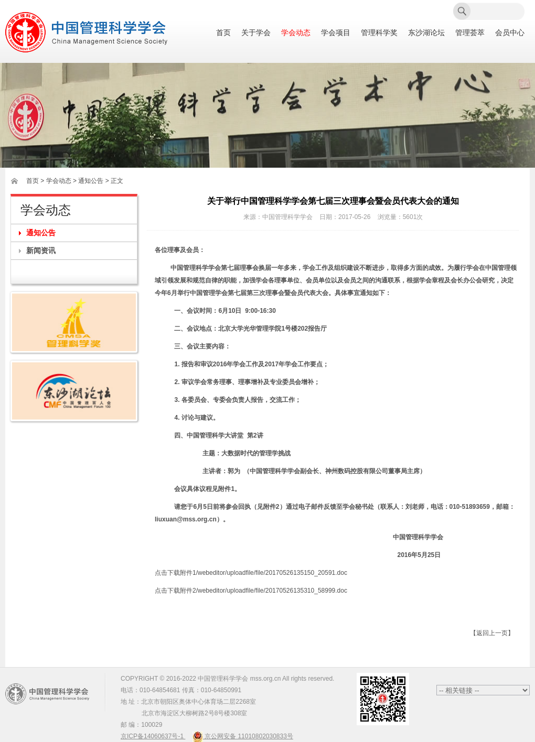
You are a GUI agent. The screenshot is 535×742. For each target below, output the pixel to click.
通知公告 (41, 232)
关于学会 (256, 33)
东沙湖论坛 (426, 33)
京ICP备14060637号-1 (153, 736)
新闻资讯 (41, 250)
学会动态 (296, 33)
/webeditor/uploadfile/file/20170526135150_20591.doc (271, 572)
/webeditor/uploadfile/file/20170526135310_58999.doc (271, 590)
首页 (223, 33)
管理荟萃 (470, 33)
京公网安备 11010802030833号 (242, 736)
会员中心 (510, 33)
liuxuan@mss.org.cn (186, 519)
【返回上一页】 (492, 633)
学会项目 (335, 33)
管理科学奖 (379, 33)
